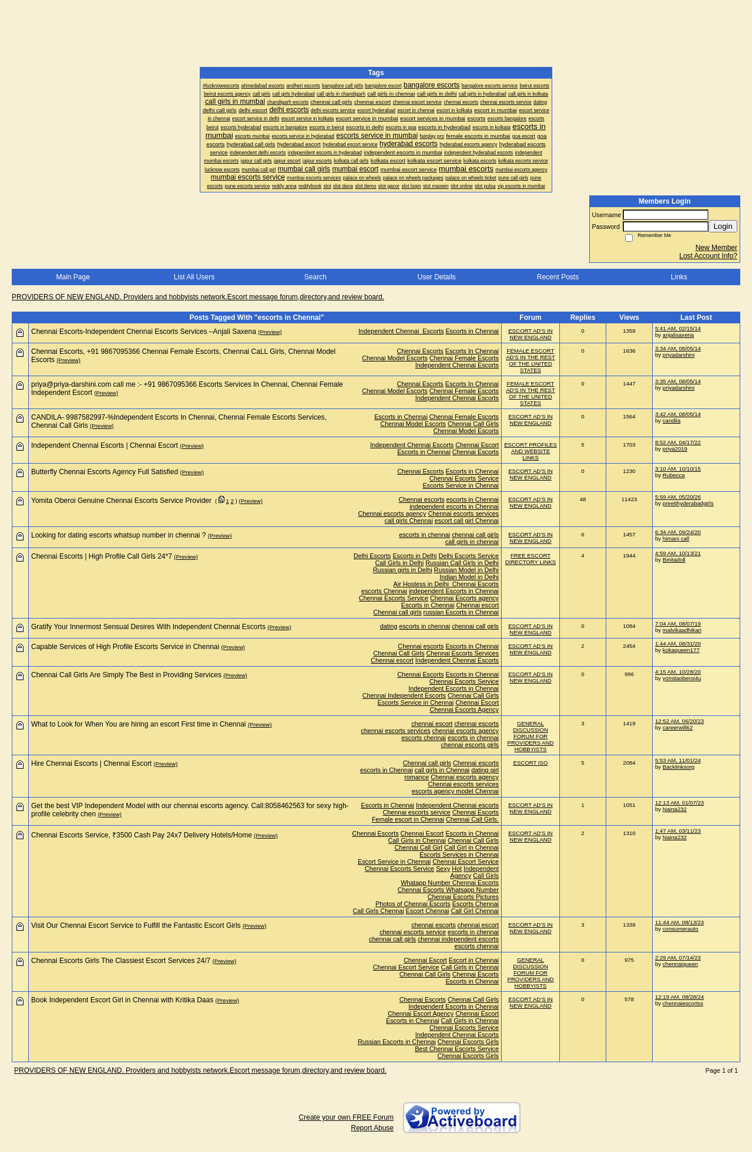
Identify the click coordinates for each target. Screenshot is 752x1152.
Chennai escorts (422, 499)
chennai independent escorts (458, 938)
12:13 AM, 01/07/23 (679, 802)
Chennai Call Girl (418, 847)
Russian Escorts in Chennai (397, 1041)
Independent (481, 868)
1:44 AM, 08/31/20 (678, 643)
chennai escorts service (413, 931)
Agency (460, 875)
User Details (436, 277)
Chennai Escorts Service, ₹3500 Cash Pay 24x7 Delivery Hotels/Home (141, 835)
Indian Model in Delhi (469, 576)
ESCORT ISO (530, 762)
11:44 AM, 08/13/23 (679, 922)
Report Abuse (372, 1128)
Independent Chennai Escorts (401, 331)
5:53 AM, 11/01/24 (678, 760)
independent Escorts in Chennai (454, 590)
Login (723, 226)
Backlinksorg (678, 767)
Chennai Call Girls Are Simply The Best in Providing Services (126, 675)
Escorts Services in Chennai (459, 854)
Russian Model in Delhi (466, 569)
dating (388, 626)
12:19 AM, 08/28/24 (679, 997)
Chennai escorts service (417, 812)
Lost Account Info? (708, 256)
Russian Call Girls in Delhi (462, 562)
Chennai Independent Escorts (404, 695)
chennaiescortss (683, 1003)
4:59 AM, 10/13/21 (678, 553)
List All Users (194, 277)
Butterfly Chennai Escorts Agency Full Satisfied (104, 472)
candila (671, 420)
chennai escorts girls (470, 744)
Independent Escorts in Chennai (453, 688)
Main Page (72, 277)
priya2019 (675, 448)
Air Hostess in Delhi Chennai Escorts (446, 583)
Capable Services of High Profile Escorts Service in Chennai (125, 647)
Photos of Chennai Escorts (413, 903)
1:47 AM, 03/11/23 (678, 830)
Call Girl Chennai (475, 910)
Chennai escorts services (463, 513)
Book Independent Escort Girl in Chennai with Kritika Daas (122, 1000)
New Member (716, 248)
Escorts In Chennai (472, 350)
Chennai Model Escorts (395, 358)
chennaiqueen (680, 964)
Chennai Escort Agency (421, 1013)
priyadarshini (678, 355)
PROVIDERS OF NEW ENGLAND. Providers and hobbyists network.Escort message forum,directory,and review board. (198, 297)
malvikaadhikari (682, 630)
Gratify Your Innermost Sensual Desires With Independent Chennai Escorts (148, 627)
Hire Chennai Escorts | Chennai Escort (91, 763)
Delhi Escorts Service (468, 555)
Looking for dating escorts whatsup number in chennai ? (118, 535)
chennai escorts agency (465, 730)
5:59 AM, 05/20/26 (678, 497)
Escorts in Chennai (472, 331)
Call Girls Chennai (378, 910)
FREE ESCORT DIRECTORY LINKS (530, 558)
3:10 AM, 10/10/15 (678, 468)
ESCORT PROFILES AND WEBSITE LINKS (530, 451)
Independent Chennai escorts (457, 805)
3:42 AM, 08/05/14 (678, 414)
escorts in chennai (424, 534)
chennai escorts (476, 723)
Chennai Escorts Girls (468, 1041)
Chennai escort (477, 605)
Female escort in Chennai (408, 819)
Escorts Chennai (475, 903)
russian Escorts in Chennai (461, 612)
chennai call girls (475, 534)
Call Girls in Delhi (399, 562)
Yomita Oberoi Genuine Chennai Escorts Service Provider (121, 500)
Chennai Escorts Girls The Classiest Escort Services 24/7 (120, 961)
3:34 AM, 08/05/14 (678, 348)
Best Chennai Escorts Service (457, 1048)
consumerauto (681, 928)
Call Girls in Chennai (417, 840)
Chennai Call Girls (473, 423)
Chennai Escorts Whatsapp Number (448, 889)
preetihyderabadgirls (688, 503)
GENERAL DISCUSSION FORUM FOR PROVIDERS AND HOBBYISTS (531, 736)
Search (315, 277)
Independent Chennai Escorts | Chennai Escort (104, 445)
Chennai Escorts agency (464, 598)
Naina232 (675, 809)
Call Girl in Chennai (471, 847)
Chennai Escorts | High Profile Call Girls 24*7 (101, 556)
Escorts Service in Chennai (460, 485)
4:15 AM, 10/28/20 (678, 671)
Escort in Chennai (474, 960)
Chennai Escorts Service (464, 478)
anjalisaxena (678, 335)
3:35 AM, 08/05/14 (678, 381)
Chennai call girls (397, 612)
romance (416, 777)
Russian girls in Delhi (402, 569)
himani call (676, 538)
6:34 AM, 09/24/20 (678, 532)
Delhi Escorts (372, 555)
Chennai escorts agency (392, 513)
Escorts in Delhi (414, 555)
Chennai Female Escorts (464, 358)
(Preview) (270, 332)
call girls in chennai (472, 541)
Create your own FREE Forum (346, 1117)
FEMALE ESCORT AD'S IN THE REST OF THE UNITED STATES (530, 360)
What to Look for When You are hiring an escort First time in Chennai (138, 724)
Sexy (443, 868)
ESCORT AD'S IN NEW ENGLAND (530, 333)
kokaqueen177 (681, 650)
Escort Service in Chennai (394, 861)
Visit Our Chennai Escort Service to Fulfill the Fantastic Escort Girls (136, 925)
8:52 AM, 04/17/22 (678, 442)
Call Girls (486, 875)
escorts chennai (423, 737)
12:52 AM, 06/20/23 (679, 721)
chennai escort (431, 723)
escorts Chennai (384, 590)
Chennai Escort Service (465, 861)
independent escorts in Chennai (454, 506)
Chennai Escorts (420, 350)
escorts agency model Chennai (455, 791)
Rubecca (674, 475)
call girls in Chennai (442, 769)
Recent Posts (558, 277)
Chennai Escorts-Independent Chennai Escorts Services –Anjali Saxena (143, 331)
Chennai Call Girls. (472, 819)
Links (679, 277)
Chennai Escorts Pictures (463, 896)
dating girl (485, 769)
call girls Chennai (409, 520)
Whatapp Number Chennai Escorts (450, 882)
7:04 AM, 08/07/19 (678, 623)
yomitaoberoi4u (682, 678)
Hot (457, 868)
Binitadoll (674, 559)
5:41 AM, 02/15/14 (678, 328)
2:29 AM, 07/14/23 (678, 957)
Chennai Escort (477, 444)
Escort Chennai (427, 910)
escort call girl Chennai (467, 520)
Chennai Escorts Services (462, 653)
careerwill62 (678, 727)
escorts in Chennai (472, 499)
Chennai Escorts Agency (464, 709)
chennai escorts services (395, 730)
